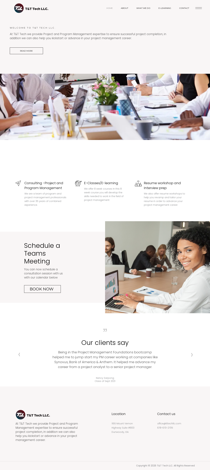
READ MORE (26, 51)
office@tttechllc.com (169, 423)
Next (191, 356)
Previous (18, 356)
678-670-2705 (165, 427)
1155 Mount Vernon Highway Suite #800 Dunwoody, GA (123, 428)
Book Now (42, 289)
